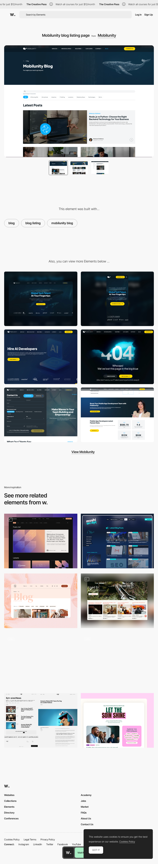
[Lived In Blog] (117, 600)
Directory (9, 812)
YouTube (76, 844)
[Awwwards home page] (68, 852)
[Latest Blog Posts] (117, 541)
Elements (9, 806)
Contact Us (87, 824)
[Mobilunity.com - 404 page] (117, 356)
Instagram (24, 844)
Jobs (83, 800)
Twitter (49, 844)
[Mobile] (117, 299)
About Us (86, 818)
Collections (10, 800)
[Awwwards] (12, 14)
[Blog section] (117, 720)
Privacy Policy (47, 839)
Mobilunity (107, 35)
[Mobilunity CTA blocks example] (117, 415)
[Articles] (40, 720)
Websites (9, 795)
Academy (86, 795)
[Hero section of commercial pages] (40, 356)
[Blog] (40, 541)
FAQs (84, 812)
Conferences (11, 818)
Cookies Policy (12, 839)
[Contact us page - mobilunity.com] (40, 415)
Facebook (62, 844)
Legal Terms (30, 839)
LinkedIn (37, 844)
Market (85, 806)
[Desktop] (40, 299)
